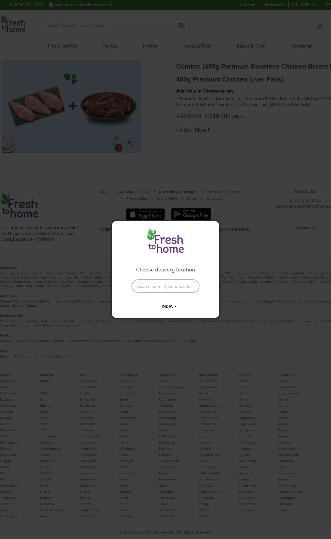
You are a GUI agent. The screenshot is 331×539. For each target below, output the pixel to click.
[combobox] (165, 282)
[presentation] (165, 286)
